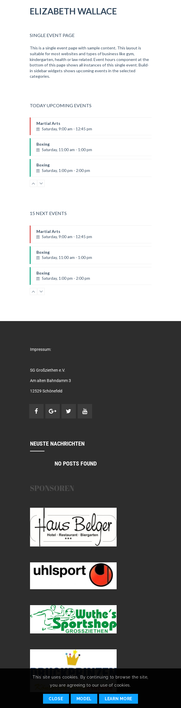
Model (84, 698)
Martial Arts (97, 128)
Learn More (118, 698)
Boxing (97, 149)
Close (56, 698)
